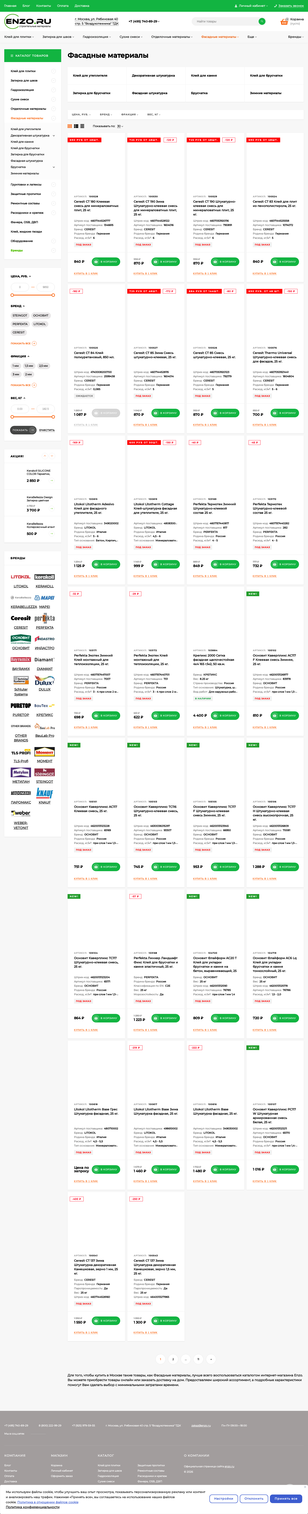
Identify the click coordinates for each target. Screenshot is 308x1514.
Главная (10, 6)
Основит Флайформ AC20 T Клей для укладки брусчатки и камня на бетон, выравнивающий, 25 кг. (215, 966)
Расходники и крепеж (152, 1476)
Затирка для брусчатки (27, 154)
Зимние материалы (25, 173)
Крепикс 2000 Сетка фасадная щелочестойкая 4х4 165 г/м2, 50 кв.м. (213, 660)
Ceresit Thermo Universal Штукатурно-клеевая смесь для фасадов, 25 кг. (274, 357)
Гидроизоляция (108, 1476)
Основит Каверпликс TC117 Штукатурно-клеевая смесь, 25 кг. (96, 962)
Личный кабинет (62, 1470)
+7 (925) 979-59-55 (83, 1425)
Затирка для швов (110, 1470)
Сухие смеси (106, 1481)
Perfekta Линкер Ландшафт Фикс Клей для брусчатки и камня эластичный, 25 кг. (156, 962)
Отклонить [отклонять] (254, 1499)
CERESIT (18, 332)
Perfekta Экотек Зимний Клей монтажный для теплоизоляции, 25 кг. (93, 660)
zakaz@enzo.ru (201, 1425)
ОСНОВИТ (40, 315)
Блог (26, 6)
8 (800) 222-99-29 (50, 1425)
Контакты (43, 6)
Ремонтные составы (151, 1470)
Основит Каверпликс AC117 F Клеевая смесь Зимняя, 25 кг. (274, 660)
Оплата (62, 6)
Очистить (47, 430)
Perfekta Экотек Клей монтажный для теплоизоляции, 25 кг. (151, 660)
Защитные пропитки (151, 1465)
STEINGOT (20, 315)
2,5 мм (43, 365)
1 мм (16, 365)
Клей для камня (22, 141)
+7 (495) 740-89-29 (143, 21)
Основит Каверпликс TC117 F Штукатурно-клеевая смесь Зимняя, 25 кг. (214, 811)
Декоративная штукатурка (30, 135)
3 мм (16, 374)
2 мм (28, 374)
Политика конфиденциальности (32, 1507)
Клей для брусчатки (25, 148)
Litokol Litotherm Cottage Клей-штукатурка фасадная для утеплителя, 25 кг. (155, 508)
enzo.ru (229, 1466)
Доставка (82, 6)
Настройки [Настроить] (223, 1499)
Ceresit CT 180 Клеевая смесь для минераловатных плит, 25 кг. (96, 206)
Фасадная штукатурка (27, 160)
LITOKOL (40, 324)
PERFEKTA (20, 324)
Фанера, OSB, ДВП (150, 1481)
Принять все (286, 1499)
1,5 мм (29, 365)
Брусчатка (18, 167)
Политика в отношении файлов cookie (47, 1502)
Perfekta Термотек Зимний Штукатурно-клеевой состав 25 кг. (214, 508)
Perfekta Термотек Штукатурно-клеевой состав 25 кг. (270, 508)
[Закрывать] (305, 1487)
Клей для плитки (109, 1465)
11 (198, 1359)
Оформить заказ (62, 1476)
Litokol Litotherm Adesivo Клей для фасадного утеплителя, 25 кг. (94, 508)
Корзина (56, 1465)
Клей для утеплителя (26, 129)
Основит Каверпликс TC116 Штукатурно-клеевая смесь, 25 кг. (156, 811)
